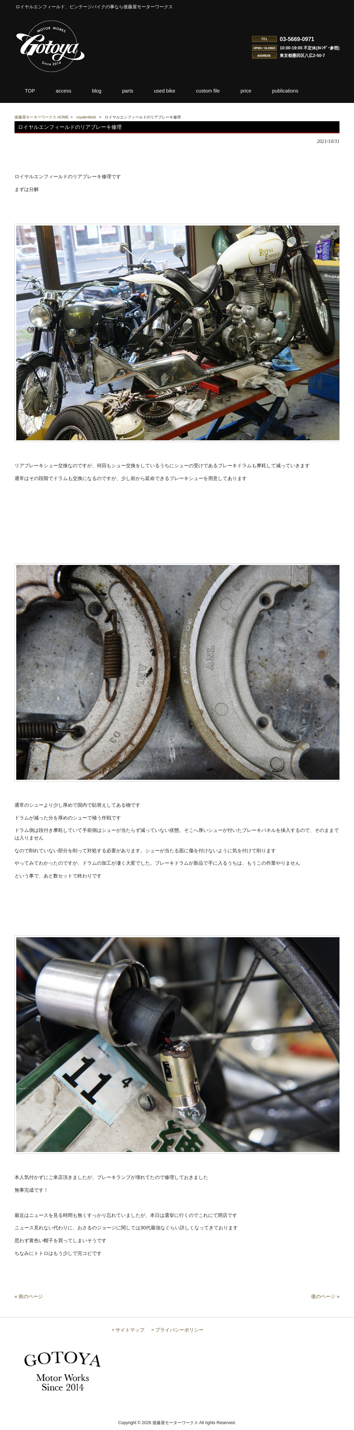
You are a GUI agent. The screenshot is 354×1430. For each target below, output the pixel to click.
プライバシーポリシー (179, 1332)
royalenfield (86, 117)
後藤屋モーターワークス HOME (42, 117)
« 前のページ (29, 1298)
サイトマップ (130, 1332)
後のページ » (325, 1298)
